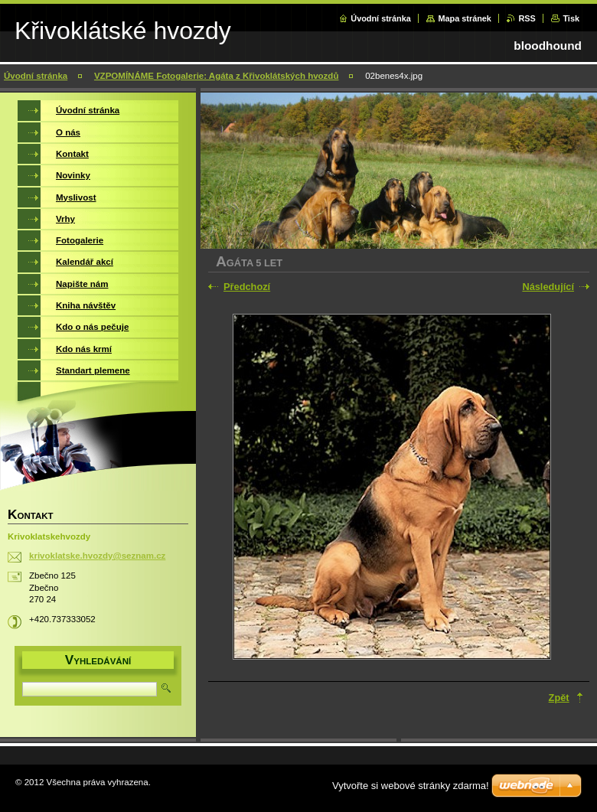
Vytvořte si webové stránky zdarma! (410, 785)
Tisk (571, 18)
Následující (548, 286)
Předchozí (246, 286)
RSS (526, 18)
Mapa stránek (464, 18)
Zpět (559, 697)
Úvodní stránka (381, 18)
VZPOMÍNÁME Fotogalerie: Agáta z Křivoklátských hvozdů (216, 75)
